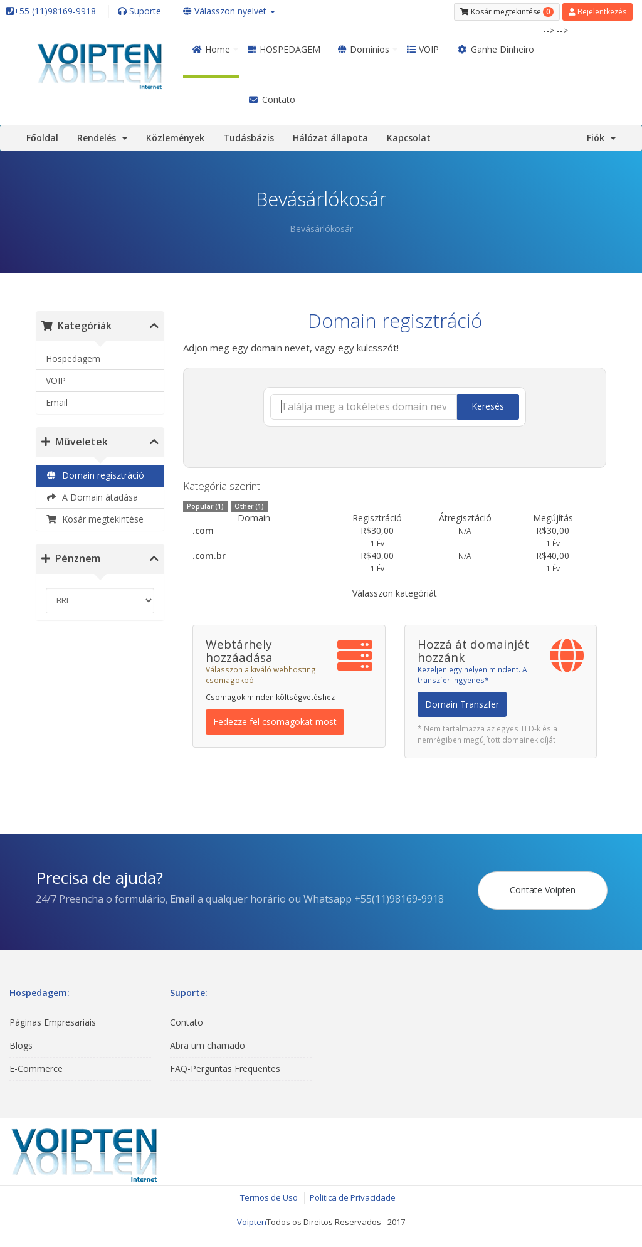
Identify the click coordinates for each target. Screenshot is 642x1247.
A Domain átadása (92, 497)
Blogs (21, 1045)
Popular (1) (205, 506)
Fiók (601, 138)
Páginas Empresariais (52, 1022)
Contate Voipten (543, 890)
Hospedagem (73, 358)
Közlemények (175, 138)
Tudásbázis (248, 138)
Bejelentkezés (597, 11)
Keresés (487, 406)
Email (57, 402)
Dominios (363, 49)
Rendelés (102, 138)
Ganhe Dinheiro (495, 49)
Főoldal (42, 138)
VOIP (423, 49)
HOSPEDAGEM (284, 49)
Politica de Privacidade (353, 1197)
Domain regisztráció (95, 475)
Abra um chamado (207, 1045)
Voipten (251, 1222)
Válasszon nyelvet (229, 11)
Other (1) (249, 506)
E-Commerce (36, 1069)
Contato (271, 99)
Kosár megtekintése (95, 519)
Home (211, 49)
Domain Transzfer (462, 704)
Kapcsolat (409, 138)
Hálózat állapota (330, 138)
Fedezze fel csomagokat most (275, 722)
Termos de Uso (269, 1197)
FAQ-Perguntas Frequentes (225, 1069)
